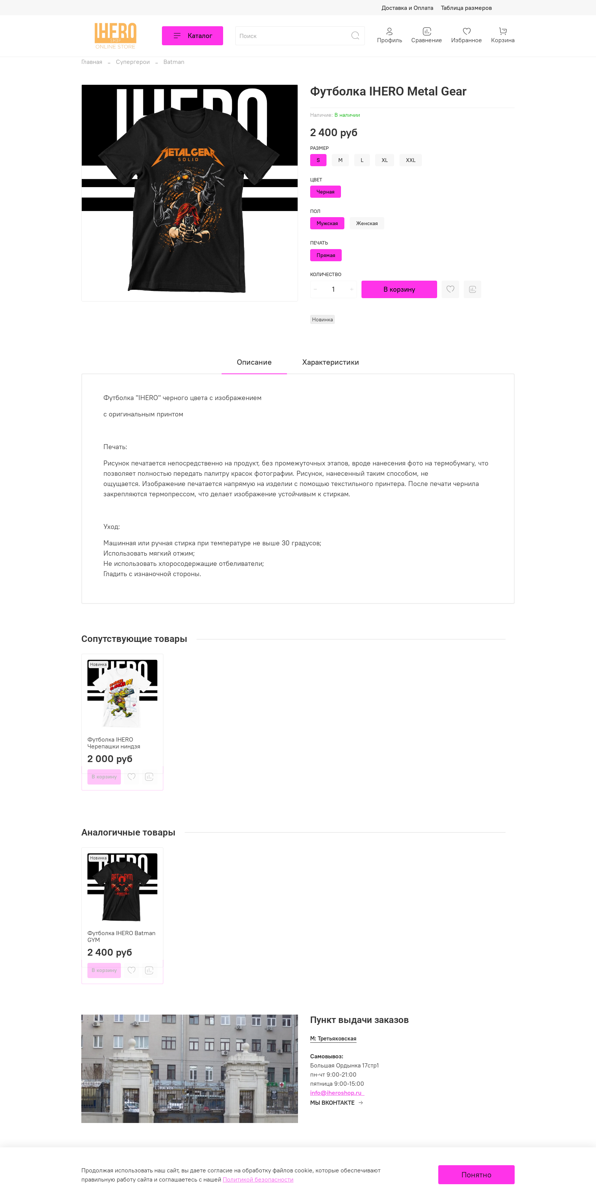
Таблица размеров (466, 7)
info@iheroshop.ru (335, 1092)
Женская (367, 223)
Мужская (327, 223)
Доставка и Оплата (407, 7)
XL (385, 160)
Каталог (192, 35)
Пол (315, 211)
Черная (325, 191)
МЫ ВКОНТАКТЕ (337, 1102)
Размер (319, 148)
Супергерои (133, 61)
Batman (173, 61)
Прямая (326, 255)
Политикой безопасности (258, 1179)
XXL (410, 160)
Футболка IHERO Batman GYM (121, 936)
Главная (91, 61)
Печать (319, 243)
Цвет (316, 180)
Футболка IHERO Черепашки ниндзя (113, 742)
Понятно (476, 1174)
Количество (325, 274)
